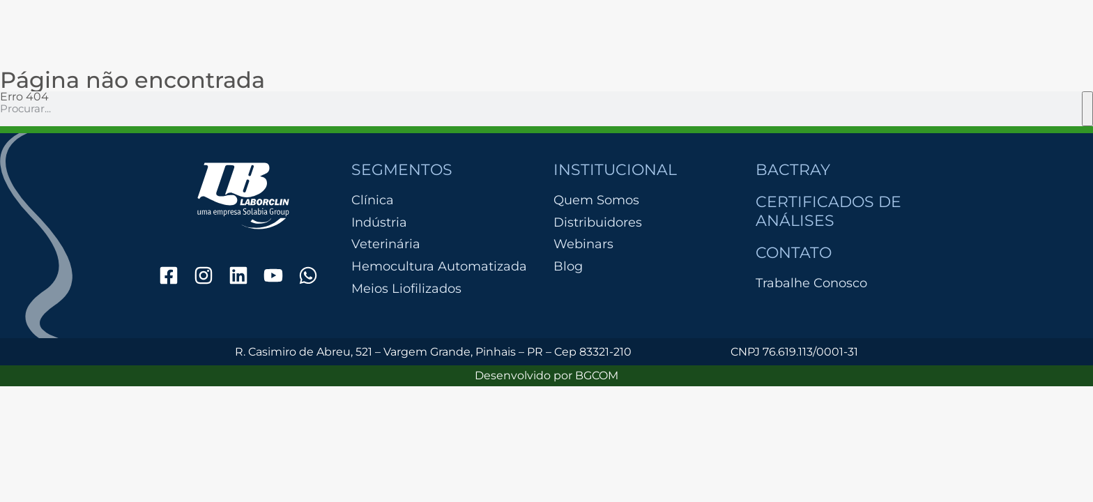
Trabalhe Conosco (811, 283)
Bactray (793, 169)
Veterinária (385, 244)
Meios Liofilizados (406, 289)
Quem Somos (596, 200)
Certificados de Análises (828, 210)
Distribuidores (597, 222)
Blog (568, 266)
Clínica (372, 200)
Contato (794, 252)
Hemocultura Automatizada (439, 266)
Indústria (379, 222)
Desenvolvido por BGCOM (546, 375)
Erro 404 (24, 96)
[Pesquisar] (1087, 108)
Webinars (583, 244)
